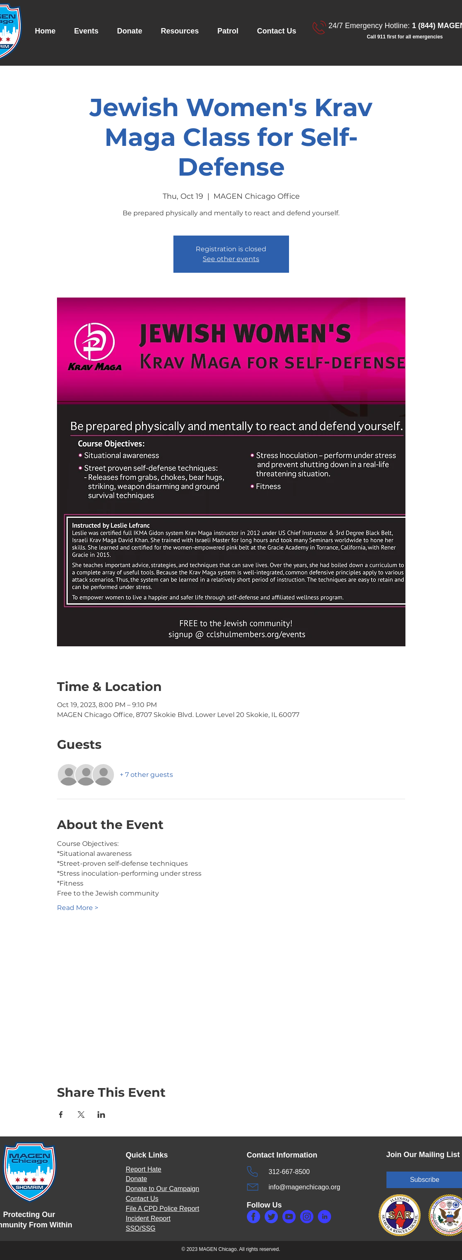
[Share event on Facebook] (61, 1114)
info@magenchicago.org (305, 1187)
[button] (89, 31)
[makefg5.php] (324, 1216)
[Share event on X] (81, 1114)
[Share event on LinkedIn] (101, 1114)
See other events (231, 259)
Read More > (77, 908)
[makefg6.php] (289, 1216)
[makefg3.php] (306, 1216)
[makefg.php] (253, 1216)
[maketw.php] (271, 1216)
